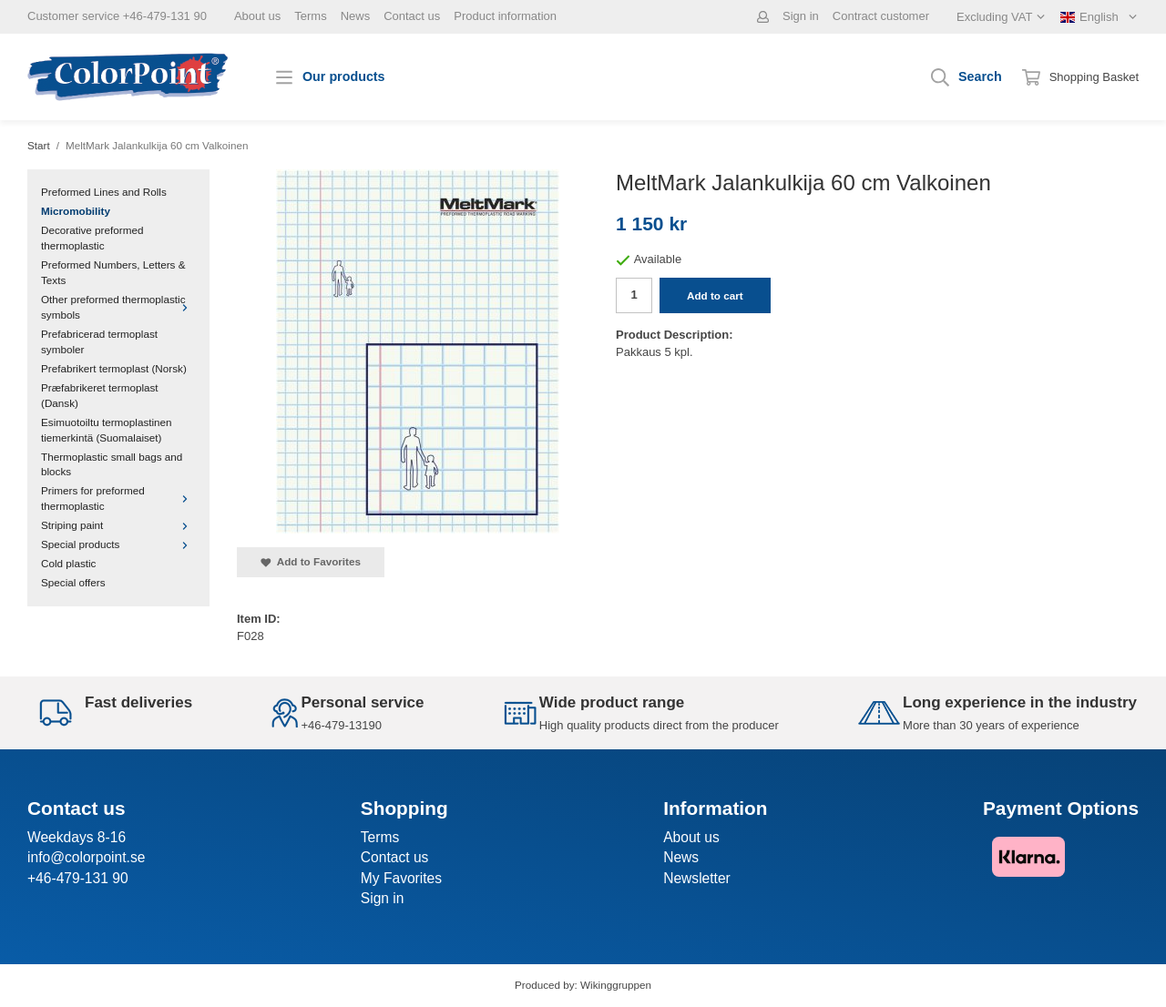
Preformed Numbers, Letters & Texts (113, 272)
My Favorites (401, 878)
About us (257, 16)
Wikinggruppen (615, 985)
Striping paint (118, 525)
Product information (505, 16)
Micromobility (75, 211)
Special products (118, 544)
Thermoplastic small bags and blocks (111, 464)
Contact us (412, 16)
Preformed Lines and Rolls (104, 192)
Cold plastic (68, 563)
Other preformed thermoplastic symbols (118, 306)
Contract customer (881, 16)
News (356, 16)
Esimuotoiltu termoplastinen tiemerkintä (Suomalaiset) (106, 429)
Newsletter (697, 878)
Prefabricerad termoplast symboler (99, 341)
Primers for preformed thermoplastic (118, 498)
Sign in (800, 16)
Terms (310, 16)
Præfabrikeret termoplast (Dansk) (100, 395)
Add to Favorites (311, 561)
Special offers (73, 582)
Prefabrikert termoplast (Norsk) (114, 368)
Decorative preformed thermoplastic (92, 237)
